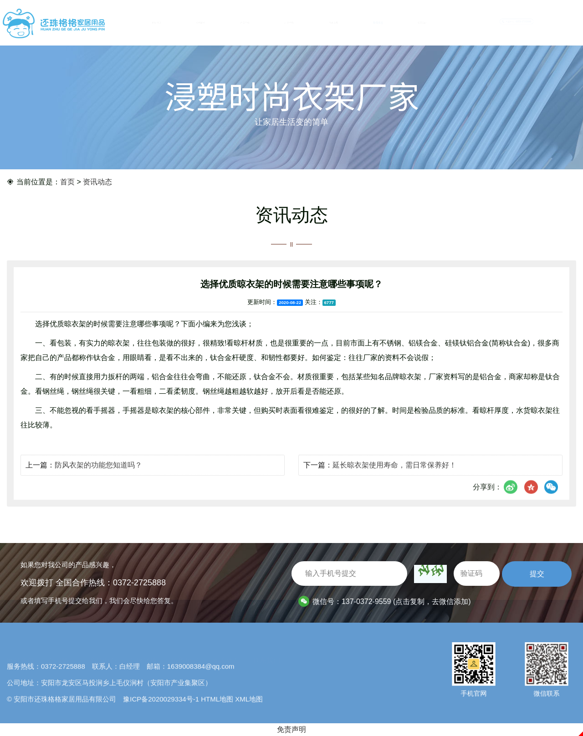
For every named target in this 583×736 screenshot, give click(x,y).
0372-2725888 (139, 582)
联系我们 (422, 22)
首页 (67, 183)
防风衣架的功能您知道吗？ (98, 478)
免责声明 (291, 729)
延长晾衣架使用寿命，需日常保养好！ (394, 478)
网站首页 (156, 22)
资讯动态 (378, 23)
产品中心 (244, 22)
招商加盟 (333, 22)
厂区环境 (289, 22)
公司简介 (200, 22)
